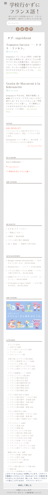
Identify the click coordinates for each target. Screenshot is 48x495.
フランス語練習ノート (17, 373)
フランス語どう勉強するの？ (21, 419)
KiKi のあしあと (15, 452)
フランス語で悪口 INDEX (18, 240)
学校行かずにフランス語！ (24, 8)
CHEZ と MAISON (16, 236)
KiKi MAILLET (13, 128)
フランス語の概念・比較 (19, 402)
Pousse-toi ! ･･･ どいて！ (19, 267)
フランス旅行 (15, 457)
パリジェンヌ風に (17, 364)
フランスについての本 (19, 431)
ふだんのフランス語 (18, 460)
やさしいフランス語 (18, 376)
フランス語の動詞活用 (19, 383)
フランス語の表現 (17, 388)
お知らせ (13, 347)
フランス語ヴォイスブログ (20, 366)
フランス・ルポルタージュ (20, 446)
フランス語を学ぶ (15, 411)
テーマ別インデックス (19, 349)
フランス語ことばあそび (19, 436)
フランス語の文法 (17, 380)
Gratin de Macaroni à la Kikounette (23, 85)
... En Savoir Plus (34, 146)
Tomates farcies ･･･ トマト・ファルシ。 (23, 46)
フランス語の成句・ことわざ (21, 397)
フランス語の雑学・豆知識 (20, 400)
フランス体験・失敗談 (19, 455)
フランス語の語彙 (17, 385)
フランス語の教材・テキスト (21, 414)
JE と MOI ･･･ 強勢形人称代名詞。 (22, 244)
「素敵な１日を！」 (16, 233)
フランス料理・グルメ (19, 441)
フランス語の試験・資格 (19, 407)
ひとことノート (16, 354)
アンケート (14, 352)
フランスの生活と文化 (19, 438)
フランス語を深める (16, 395)
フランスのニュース (18, 443)
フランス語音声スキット (19, 361)
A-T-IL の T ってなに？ (18, 229)
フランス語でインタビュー (20, 448)
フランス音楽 (15, 426)
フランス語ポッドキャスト (20, 369)
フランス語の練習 (17, 390)
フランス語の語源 (17, 405)
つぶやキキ (14, 462)
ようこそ (11, 345)
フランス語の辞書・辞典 (19, 416)
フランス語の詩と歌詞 (19, 433)
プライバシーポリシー (34, 481)
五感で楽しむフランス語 (18, 359)
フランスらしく (14, 423)
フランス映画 (15, 428)
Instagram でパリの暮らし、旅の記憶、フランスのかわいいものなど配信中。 (24, 141)
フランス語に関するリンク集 (19, 466)
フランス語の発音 (17, 378)
